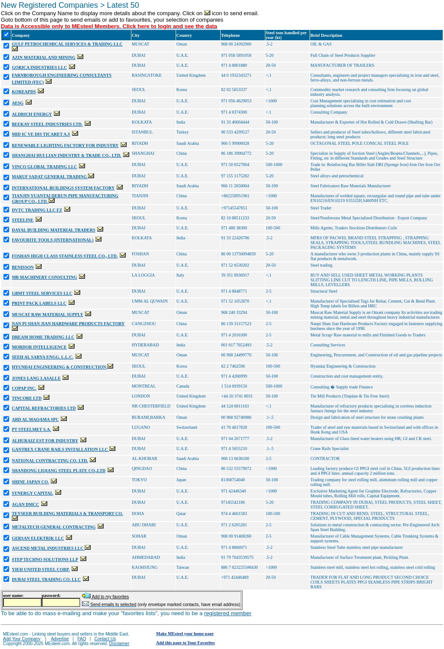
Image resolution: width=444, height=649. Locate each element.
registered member (227, 613)
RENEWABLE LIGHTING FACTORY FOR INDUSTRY (65, 145)
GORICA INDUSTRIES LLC (39, 67)
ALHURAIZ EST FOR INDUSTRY (45, 440)
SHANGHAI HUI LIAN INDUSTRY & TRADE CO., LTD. (66, 155)
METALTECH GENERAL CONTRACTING (53, 527)
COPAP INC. (24, 388)
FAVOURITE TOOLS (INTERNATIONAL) (52, 240)
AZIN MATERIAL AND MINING (43, 57)
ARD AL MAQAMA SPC (35, 419)
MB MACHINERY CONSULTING (44, 277)
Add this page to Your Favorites (185, 642)
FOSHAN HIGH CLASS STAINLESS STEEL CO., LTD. (65, 256)
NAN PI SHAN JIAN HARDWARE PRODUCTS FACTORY (68, 323)
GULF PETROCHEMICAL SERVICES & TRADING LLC (67, 44)
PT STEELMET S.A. (31, 429)
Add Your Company (21, 638)
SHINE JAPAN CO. (30, 481)
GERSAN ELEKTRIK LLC (38, 538)
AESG (17, 103)
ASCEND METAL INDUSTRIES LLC (48, 548)
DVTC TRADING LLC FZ (37, 210)
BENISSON (23, 267)
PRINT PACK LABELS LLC (39, 303)
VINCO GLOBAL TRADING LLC (44, 166)
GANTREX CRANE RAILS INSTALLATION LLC (60, 449)
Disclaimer (119, 643)
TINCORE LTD (27, 398)
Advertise (60, 638)
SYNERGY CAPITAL (32, 493)
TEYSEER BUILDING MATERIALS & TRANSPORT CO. (67, 513)
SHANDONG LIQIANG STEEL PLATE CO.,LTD (58, 470)
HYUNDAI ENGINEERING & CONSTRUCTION (59, 367)
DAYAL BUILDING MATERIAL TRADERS (53, 230)
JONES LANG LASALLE (36, 378)
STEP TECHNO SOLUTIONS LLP (45, 559)
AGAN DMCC (25, 504)
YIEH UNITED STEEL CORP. (41, 569)
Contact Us (105, 638)
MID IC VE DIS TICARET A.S (41, 134)
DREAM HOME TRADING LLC (43, 337)
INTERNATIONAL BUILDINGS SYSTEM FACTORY (63, 188)
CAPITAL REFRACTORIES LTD (44, 408)
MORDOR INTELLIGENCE (39, 347)
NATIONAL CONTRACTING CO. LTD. (50, 460)
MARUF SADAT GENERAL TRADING (50, 176)
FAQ (81, 638)
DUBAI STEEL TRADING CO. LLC (46, 579)
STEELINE (22, 220)
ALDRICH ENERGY (32, 114)
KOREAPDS (24, 91)
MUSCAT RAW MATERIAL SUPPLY (47, 314)
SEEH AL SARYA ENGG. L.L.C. (42, 357)
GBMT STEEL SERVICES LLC (42, 293)
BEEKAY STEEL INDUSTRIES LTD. (47, 124)
